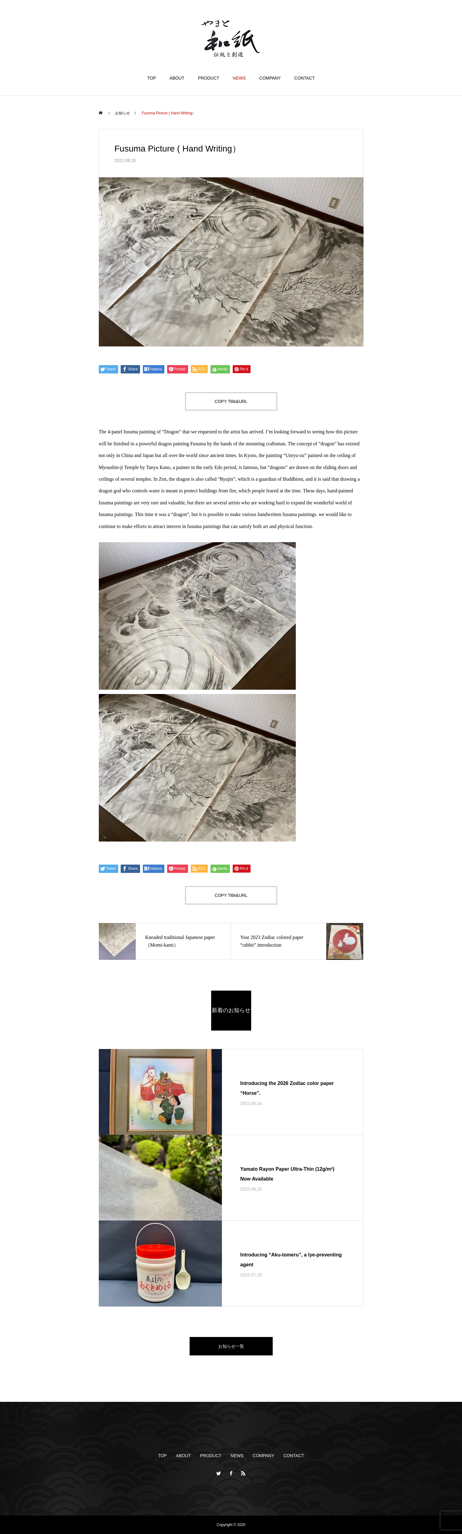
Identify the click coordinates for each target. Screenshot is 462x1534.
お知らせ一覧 (231, 1346)
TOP (151, 78)
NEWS (239, 78)
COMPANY (270, 78)
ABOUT (177, 78)
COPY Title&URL (231, 401)
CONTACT (304, 78)
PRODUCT (208, 78)
